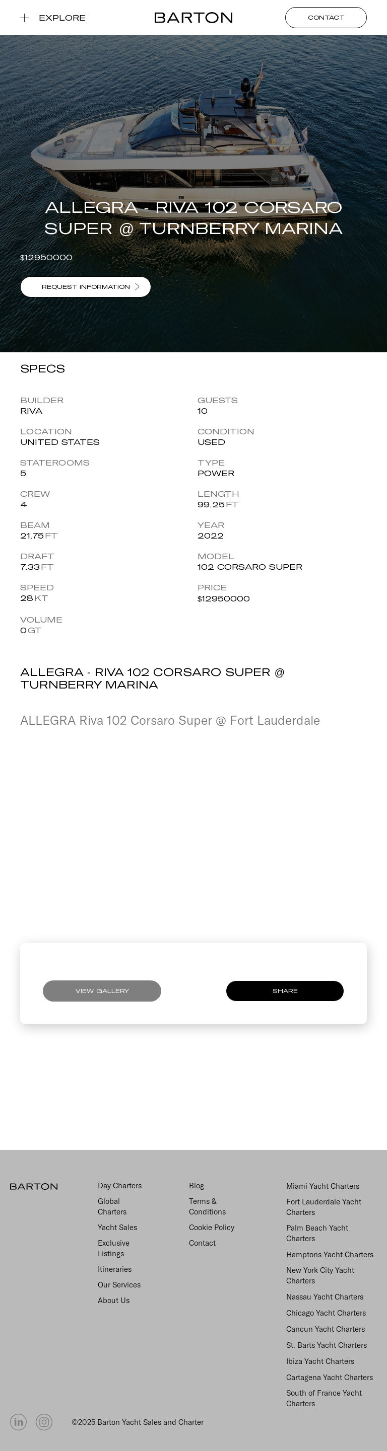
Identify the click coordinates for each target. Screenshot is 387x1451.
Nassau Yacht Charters (324, 1297)
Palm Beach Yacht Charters (317, 1233)
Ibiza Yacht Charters (320, 1361)
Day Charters (120, 1185)
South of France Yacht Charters (324, 1398)
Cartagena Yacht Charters (329, 1377)
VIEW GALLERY (102, 990)
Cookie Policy (211, 1227)
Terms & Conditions (207, 1206)
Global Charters (112, 1206)
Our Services (119, 1284)
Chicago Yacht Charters (326, 1313)
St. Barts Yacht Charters (326, 1345)
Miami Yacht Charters (322, 1186)
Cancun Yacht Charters (325, 1329)
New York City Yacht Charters (320, 1275)
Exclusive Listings (114, 1248)
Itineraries (115, 1269)
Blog (196, 1185)
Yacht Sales (117, 1227)
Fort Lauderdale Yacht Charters (323, 1207)
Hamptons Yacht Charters (329, 1254)
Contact (202, 1243)
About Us (114, 1300)
